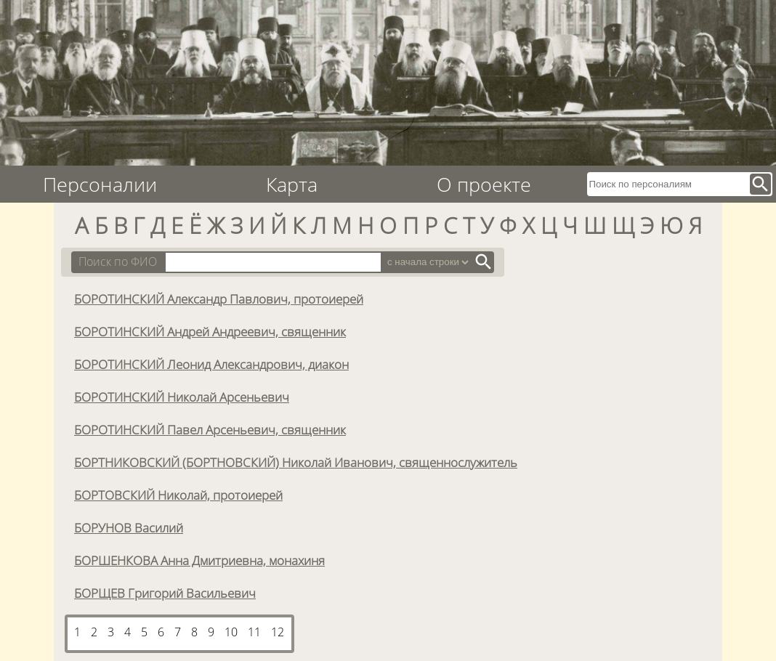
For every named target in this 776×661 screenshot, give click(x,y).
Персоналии (100, 184)
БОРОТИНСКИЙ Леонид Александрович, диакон (211, 364)
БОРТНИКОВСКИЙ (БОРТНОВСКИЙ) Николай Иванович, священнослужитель (295, 462)
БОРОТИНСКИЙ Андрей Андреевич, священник (210, 331)
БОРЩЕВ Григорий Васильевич (165, 592)
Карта (292, 184)
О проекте (484, 184)
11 (254, 632)
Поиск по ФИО (117, 261)
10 (231, 632)
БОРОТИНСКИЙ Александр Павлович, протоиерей (218, 298)
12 (277, 632)
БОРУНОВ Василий (128, 527)
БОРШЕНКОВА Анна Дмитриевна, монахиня (199, 560)
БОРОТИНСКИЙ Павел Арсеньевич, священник (210, 429)
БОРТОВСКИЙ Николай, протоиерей (178, 494)
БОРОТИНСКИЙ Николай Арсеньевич (181, 396)
